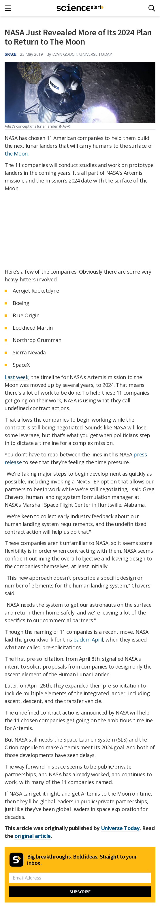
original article (32, 835)
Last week (16, 377)
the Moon (16, 153)
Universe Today (120, 828)
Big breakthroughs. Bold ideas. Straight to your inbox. (82, 859)
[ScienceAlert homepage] (80, 8)
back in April (88, 639)
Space (10, 54)
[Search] (151, 8)
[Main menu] (10, 8)
